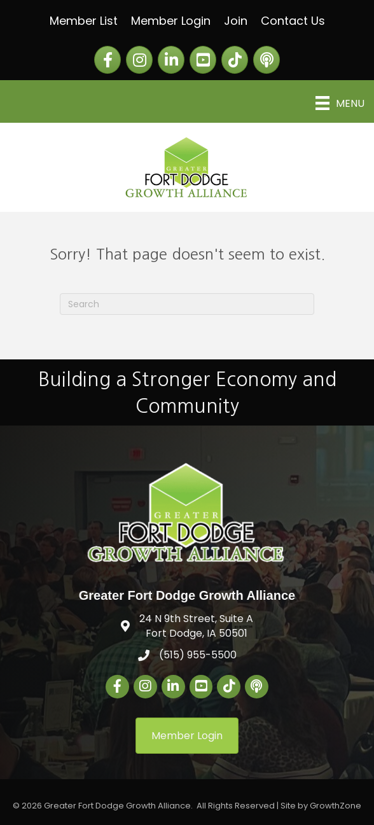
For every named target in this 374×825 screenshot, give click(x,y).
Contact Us (293, 21)
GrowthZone (335, 806)
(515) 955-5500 (198, 655)
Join (235, 21)
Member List (84, 21)
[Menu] (340, 103)
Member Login (171, 21)
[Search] (187, 304)
